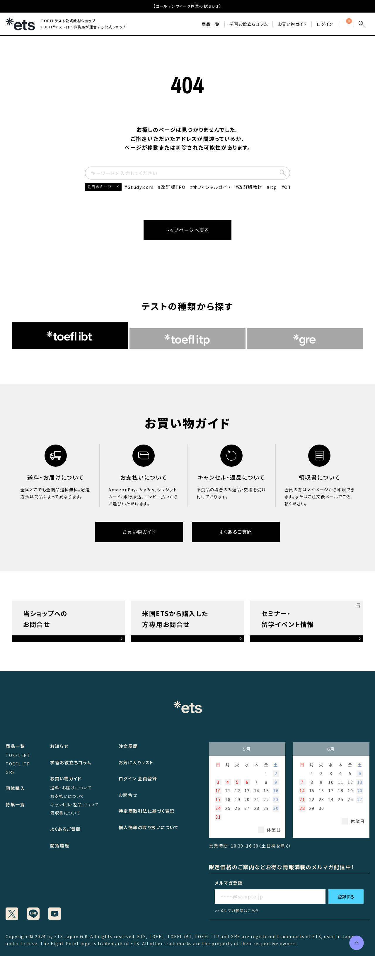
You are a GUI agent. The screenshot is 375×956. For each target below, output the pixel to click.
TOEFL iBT (18, 755)
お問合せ (128, 795)
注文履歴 (128, 746)
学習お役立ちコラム (71, 762)
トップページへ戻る (187, 230)
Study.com (140, 187)
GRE (10, 772)
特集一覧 (15, 804)
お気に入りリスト (136, 762)
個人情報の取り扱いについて (149, 827)
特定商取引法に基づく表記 (147, 811)
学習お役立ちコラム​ (248, 24)
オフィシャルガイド (212, 187)
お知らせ (59, 746)
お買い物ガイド (292, 24)
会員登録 (147, 778)
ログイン (325, 24)
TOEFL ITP (18, 764)
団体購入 (15, 788)
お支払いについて (67, 796)
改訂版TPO (173, 187)
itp (273, 187)
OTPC (291, 187)
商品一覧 (211, 24)
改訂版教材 (250, 187)
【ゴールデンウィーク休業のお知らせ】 (187, 6)
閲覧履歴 (59, 845)
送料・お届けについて (71, 788)
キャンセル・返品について (74, 805)
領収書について (65, 813)
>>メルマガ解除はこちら (237, 910)
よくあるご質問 (235, 531)
